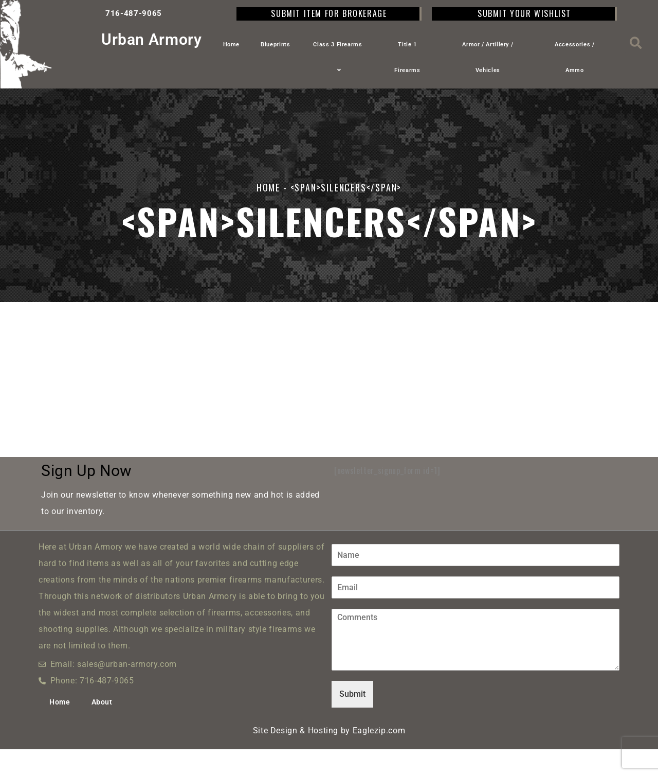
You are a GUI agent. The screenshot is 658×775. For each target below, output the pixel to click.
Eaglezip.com (379, 756)
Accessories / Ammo (574, 57)
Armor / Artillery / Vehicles (487, 57)
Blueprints (275, 44)
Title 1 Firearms (407, 57)
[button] (636, 43)
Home (231, 44)
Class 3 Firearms (337, 57)
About (102, 728)
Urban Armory (151, 39)
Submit (352, 720)
